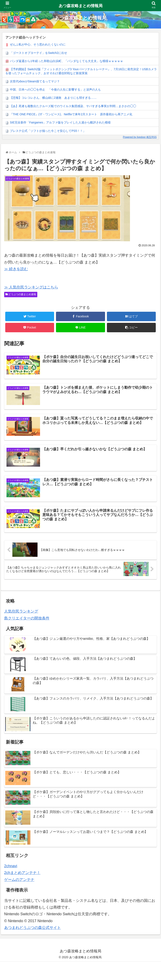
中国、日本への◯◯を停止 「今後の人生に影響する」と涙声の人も (55, 89)
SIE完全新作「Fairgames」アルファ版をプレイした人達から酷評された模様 (60, 122)
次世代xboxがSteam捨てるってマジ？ (35, 81)
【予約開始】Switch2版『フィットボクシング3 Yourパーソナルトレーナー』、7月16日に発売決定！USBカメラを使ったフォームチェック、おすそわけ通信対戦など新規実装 (81, 71)
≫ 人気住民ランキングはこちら (31, 287)
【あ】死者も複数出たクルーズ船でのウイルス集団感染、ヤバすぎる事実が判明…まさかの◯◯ (73, 106)
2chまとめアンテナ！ (22, 873)
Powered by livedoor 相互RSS (140, 137)
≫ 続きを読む (16, 269)
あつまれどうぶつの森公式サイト (32, 928)
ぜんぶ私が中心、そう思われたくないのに (38, 44)
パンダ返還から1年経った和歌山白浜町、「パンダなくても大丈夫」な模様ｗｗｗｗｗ (66, 61)
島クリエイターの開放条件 (26, 619)
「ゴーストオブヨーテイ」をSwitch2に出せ (38, 53)
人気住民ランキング (21, 612)
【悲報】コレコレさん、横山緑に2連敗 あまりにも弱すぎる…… (53, 97)
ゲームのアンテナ (19, 880)
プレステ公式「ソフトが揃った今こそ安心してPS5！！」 (48, 130)
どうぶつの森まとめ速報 (20, 294)
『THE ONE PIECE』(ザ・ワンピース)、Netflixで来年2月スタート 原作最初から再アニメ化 (71, 114)
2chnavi (10, 866)
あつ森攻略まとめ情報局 (81, 6)
